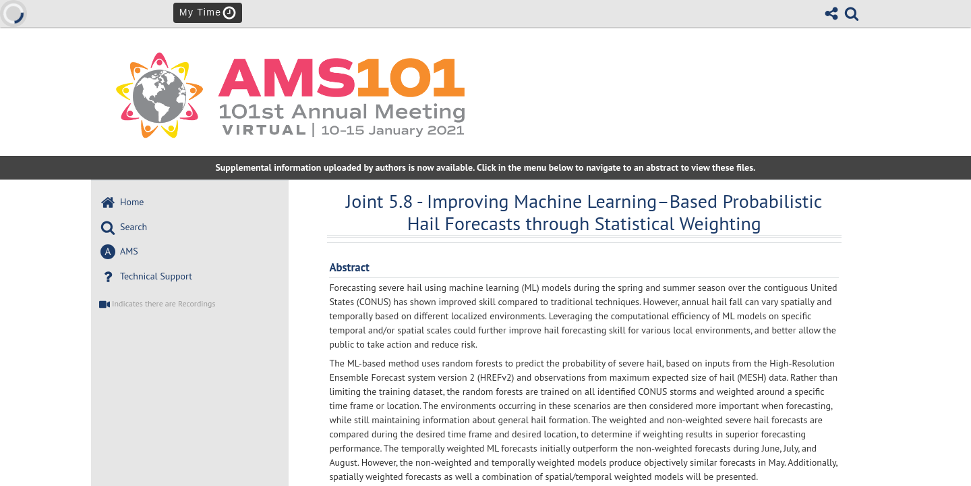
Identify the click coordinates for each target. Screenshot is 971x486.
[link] (851, 13)
